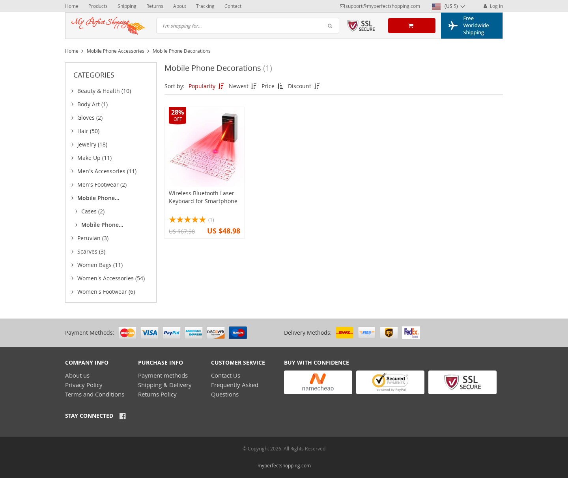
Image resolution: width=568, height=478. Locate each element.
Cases (93, 211)
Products (98, 6)
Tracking (205, 6)
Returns (154, 6)
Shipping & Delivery (165, 385)
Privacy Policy (84, 385)
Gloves (90, 117)
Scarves (91, 251)
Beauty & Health (104, 90)
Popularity (207, 86)
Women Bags (100, 265)
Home (71, 6)
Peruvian (92, 238)
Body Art (92, 104)
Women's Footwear (106, 291)
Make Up (94, 157)
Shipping (127, 6)
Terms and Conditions (94, 394)
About (179, 6)
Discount (304, 86)
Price (273, 86)
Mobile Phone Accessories (115, 51)
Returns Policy (157, 394)
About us (77, 375)
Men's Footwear (102, 184)
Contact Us (225, 375)
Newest (243, 86)
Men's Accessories (106, 171)
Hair (88, 131)
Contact (232, 6)
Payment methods (163, 375)
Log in (492, 6)
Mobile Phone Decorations (101, 226)
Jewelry (92, 144)
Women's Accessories (111, 278)
